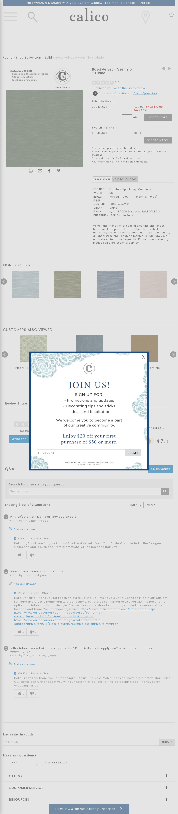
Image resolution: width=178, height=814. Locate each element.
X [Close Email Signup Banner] (143, 356)
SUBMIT (133, 453)
